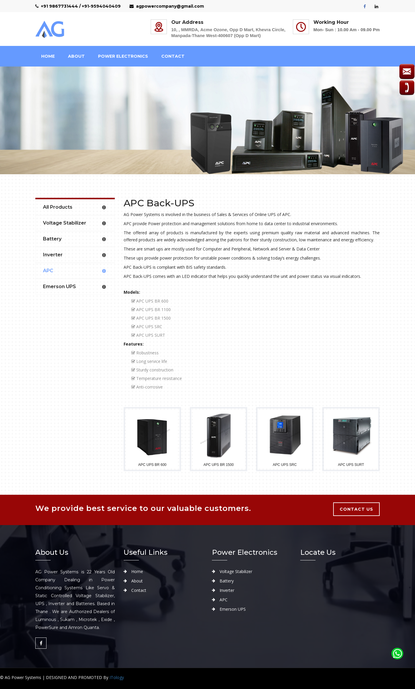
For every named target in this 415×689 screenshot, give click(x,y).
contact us (356, 509)
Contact (173, 56)
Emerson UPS (59, 286)
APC (48, 270)
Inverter (53, 255)
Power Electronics (123, 56)
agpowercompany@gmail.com (167, 6)
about (76, 56)
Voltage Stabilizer (64, 223)
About (137, 581)
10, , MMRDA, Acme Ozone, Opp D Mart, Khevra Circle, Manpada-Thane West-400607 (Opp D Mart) (228, 32)
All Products (57, 207)
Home (48, 56)
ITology (116, 677)
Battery (52, 239)
